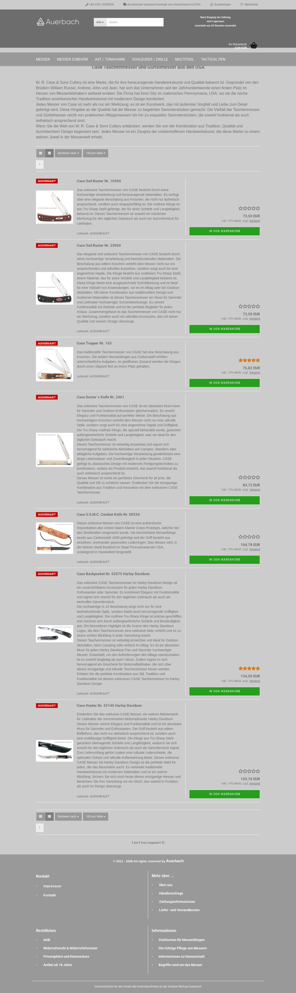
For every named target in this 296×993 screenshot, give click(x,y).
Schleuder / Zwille (150, 59)
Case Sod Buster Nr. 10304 (99, 181)
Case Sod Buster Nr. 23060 (99, 245)
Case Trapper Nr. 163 (94, 343)
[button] (40, 153)
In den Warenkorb (224, 231)
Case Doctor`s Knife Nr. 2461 (100, 397)
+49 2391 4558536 (99, 4)
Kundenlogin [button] (220, 4)
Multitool (184, 59)
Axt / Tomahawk (110, 59)
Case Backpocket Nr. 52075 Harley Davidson (113, 574)
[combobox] (68, 153)
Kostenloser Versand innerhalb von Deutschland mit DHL (162, 4)
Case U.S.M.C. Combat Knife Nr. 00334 (108, 514)
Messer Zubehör (72, 59)
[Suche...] (100, 22)
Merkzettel (249, 4)
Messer (43, 59)
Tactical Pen (213, 59)
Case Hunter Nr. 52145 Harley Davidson (109, 705)
